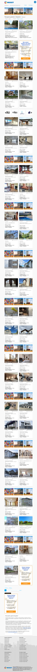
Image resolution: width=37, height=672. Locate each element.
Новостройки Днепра (22, 642)
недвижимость (21, 633)
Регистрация (30, 5)
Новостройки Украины (22, 638)
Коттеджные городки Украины (23, 653)
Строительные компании (22, 649)
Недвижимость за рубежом (8, 645)
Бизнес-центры (7, 661)
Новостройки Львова (22, 646)
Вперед (10, 587)
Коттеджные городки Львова (23, 661)
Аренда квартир (7, 653)
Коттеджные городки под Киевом (24, 656)
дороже (21, 18)
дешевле (18, 18)
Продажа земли (7, 642)
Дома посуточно (7, 657)
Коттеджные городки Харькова (23, 660)
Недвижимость (7, 5)
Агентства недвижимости (8, 646)
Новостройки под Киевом (22, 641)
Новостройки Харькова (22, 645)
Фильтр (23, 17)
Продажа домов (7, 641)
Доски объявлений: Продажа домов (15, 5)
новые (9, 18)
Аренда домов (7, 656)
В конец (6, 587)
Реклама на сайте (7, 649)
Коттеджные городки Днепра (23, 657)
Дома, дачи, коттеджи (27, 627)
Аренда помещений (7, 660)
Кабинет (25, 5)
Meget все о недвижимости (8, 668)
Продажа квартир (7, 638)
